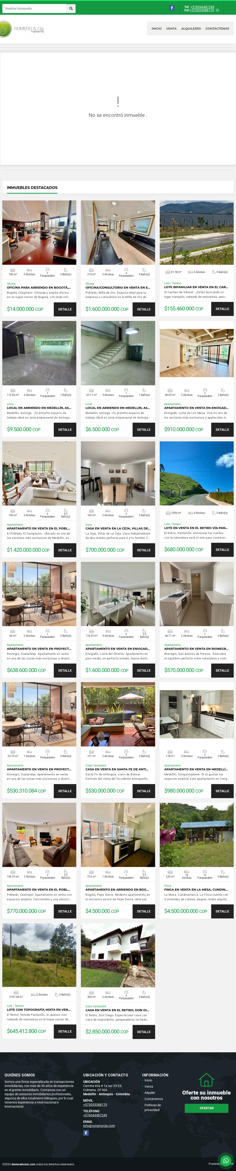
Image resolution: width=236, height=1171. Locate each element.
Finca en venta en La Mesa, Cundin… (196, 889)
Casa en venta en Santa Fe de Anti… (116, 769)
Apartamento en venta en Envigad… (196, 408)
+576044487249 (202, 7)
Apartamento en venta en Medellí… (196, 769)
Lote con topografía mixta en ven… (39, 1009)
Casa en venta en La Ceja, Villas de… (117, 528)
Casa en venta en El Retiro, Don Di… (117, 1010)
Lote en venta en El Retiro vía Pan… (196, 528)
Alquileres (191, 28)
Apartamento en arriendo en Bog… (117, 889)
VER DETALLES (39, 232)
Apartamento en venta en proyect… (39, 648)
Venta (171, 28)
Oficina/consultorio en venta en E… (117, 287)
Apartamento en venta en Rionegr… (196, 648)
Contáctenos (217, 28)
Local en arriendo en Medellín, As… (39, 408)
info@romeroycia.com (99, 1126)
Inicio (157, 28)
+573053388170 (202, 10)
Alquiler (150, 1093)
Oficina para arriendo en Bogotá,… (39, 287)
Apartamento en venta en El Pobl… (38, 528)
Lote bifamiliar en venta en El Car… (196, 287)
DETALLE (65, 309)
